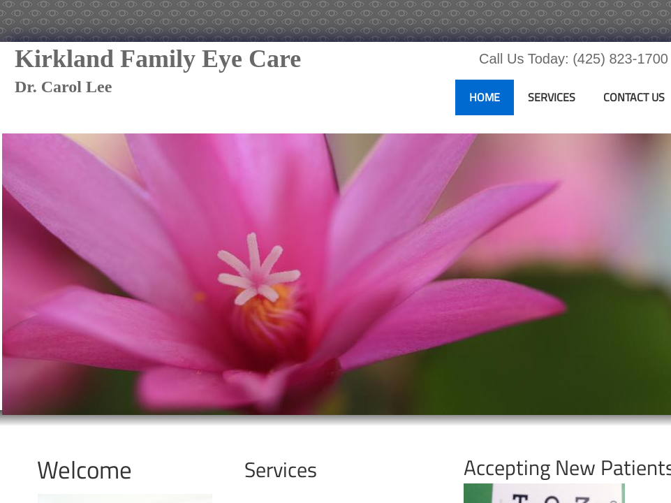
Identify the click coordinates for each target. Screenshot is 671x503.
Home (484, 97)
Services (551, 97)
